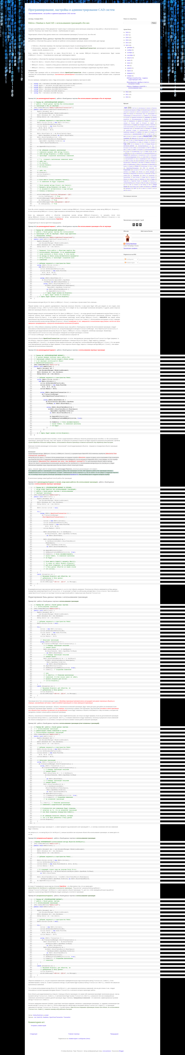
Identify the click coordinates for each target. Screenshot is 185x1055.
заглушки (126, 111)
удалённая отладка (131, 130)
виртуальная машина (130, 110)
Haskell (126, 155)
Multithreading (131, 164)
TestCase (152, 181)
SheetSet (152, 177)
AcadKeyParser (127, 134)
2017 (127, 35)
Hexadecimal (142, 155)
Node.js (125, 166)
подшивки (147, 117)
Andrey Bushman (131, 244)
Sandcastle (136, 175)
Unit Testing (143, 184)
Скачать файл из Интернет (139, 123)
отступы (127, 117)
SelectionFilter (127, 177)
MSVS (125, 164)
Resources (141, 173)
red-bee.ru (126, 171)
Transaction (66, 1017)
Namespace (144, 164)
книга (125, 113)
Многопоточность (137, 115)
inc (139, 157)
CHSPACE (152, 140)
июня (129, 63)
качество (153, 111)
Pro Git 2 (142, 170)
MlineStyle (134, 162)
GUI (133, 153)
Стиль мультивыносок (140, 126)
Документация (146, 110)
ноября (129, 50)
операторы (154, 115)
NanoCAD (152, 164)
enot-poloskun (107, 1051)
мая (128, 65)
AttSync (134, 136)
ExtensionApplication (150, 149)
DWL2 (129, 149)
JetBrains (154, 158)
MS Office (141, 162)
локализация (127, 115)
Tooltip (146, 182)
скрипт (152, 123)
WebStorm (147, 186)
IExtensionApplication (131, 157)
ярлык (146, 132)
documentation (141, 147)
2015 (127, 40)
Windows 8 (128, 188)
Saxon (144, 175)
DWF (148, 147)
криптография (151, 113)
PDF (144, 168)
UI (126, 184)
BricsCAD (141, 138)
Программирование (136, 119)
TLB (142, 182)
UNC (130, 184)
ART (154, 134)
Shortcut (126, 179)
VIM (150, 184)
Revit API (148, 173)
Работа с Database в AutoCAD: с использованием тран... (137, 87)
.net (35, 1017)
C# (150, 138)
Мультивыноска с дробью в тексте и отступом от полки (138, 83)
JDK (149, 158)
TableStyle (142, 179)
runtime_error (127, 175)
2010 (127, 97)
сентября (130, 55)
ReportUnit (133, 173)
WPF (135, 188)
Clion (125, 142)
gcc (151, 151)
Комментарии (130, 262)
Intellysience (154, 157)
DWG (153, 147)
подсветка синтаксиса (136, 117)
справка (135, 124)
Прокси (146, 119)
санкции (126, 123)
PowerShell (127, 170)
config (139, 142)
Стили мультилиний (128, 126)
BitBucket (134, 138)
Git (126, 153)
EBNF (134, 149)
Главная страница (73, 1034)
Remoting (126, 173)
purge (153, 170)
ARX (125, 136)
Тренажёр (147, 128)
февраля (130, 73)
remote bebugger (150, 171)
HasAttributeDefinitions (149, 153)
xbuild (149, 188)
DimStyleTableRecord (143, 146)
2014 (127, 42)
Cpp (125, 144)
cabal (127, 140)
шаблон (139, 132)
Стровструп (151, 126)
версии (148, 108)
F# (124, 151)
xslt (124, 190)
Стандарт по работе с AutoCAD (147, 124)
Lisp (137, 160)
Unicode (136, 184)
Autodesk (126, 138)
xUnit (128, 190)
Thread (137, 182)
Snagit (131, 179)
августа (129, 58)
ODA (155, 166)
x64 (139, 188)
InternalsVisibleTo (129, 158)
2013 (127, 45)
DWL (125, 149)
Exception (140, 149)
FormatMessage (135, 151)
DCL (143, 144)
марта (129, 70)
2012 (127, 92)
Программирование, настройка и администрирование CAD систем (71, 9)
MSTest (153, 162)
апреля (129, 68)
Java (137, 158)
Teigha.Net (126, 181)
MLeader (153, 160)
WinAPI (154, 186)
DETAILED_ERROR (129, 146)
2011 (127, 94)
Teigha (153, 179)
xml (154, 188)
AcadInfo (152, 132)
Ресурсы (146, 121)
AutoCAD (39, 1017)
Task (148, 179)
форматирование (144, 130)
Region (133, 171)
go (130, 153)
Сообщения (129, 259)
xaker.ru (144, 188)
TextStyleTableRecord (129, 182)
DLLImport (126, 147)
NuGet (131, 166)
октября (129, 52)
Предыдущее (114, 1034)
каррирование (145, 111)
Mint (147, 160)
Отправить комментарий (38, 1025)
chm (146, 140)
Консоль (131, 113)
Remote (140, 171)
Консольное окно (140, 113)
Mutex (138, 164)
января (129, 76)
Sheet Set (145, 177)
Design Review (150, 144)
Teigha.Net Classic (135, 181)
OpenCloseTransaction (56, 1017)
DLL (153, 146)
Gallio (146, 151)
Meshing (142, 160)
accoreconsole (137, 134)
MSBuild (147, 162)
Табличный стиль (128, 128)
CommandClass (132, 142)
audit (139, 136)
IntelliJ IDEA (146, 157)
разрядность (132, 121)
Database (46, 1017)
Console (153, 142)
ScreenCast (151, 175)
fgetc (128, 151)
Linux (131, 160)
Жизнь (153, 110)
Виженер (154, 108)
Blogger (121, 1051)
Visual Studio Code (134, 186)
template (145, 181)
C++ (155, 138)
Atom (129, 136)
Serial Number (136, 177)
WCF (142, 186)
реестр (139, 121)
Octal (150, 166)
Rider (154, 173)
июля (129, 60)
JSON (126, 160)
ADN (149, 134)
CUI (131, 144)
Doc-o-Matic (133, 147)
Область (146, 115)
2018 (127, 32)
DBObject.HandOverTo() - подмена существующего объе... (137, 78)
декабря (130, 47)
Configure (146, 142)
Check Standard (138, 140)
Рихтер (153, 121)
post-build (151, 168)
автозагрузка (142, 108)
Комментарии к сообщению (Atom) (79, 1038)
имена (138, 111)
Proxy (148, 170)
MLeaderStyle (127, 162)
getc (156, 151)
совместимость (127, 124)
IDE (148, 155)
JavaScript (143, 158)
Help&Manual (133, 155)
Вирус (139, 110)
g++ (142, 151)
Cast (131, 140)
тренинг (154, 128)
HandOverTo (74, 474)
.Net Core (134, 108)
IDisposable (154, 155)
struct (136, 179)
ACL (145, 134)
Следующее (33, 1034)
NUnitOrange (144, 166)
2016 (127, 37)
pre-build (136, 170)
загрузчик (132, 111)
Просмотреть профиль (130, 248)
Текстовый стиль (139, 128)
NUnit (136, 166)
